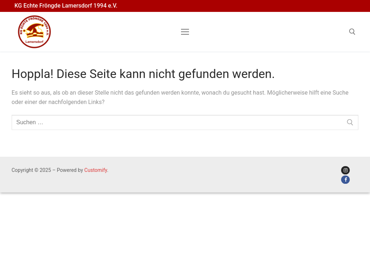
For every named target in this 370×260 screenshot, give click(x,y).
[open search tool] (352, 32)
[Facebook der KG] (345, 180)
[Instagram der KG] (345, 170)
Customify (95, 170)
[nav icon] (185, 31)
